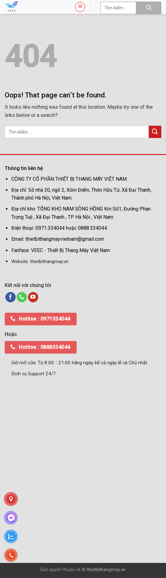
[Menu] (80, 7)
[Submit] (148, 8)
